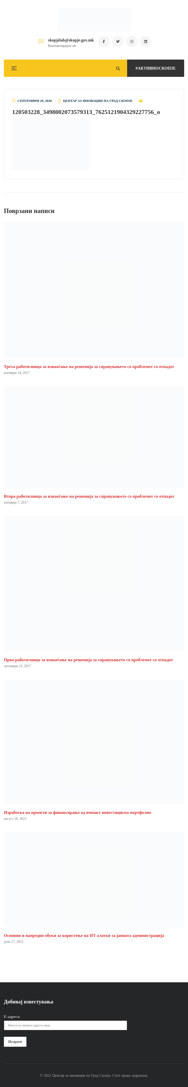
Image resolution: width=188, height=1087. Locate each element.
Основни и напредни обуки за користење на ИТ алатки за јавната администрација (84, 935)
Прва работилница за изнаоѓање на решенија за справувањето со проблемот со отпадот (88, 659)
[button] (50, 144)
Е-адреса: (12, 1017)
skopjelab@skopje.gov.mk (70, 40)
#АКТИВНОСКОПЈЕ (156, 68)
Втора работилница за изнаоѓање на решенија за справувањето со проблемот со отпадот (89, 496)
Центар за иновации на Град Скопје (98, 101)
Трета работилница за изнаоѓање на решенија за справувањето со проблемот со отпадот (89, 366)
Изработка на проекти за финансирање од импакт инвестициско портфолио (77, 812)
